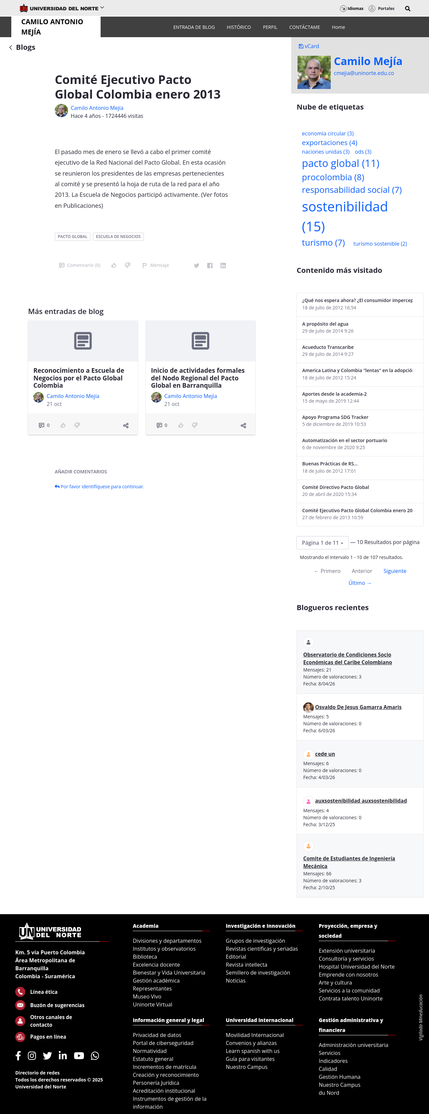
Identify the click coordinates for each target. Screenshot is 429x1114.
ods (363, 151)
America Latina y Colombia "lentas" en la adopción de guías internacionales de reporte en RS (357, 370)
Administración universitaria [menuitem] (353, 1045)
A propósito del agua (325, 324)
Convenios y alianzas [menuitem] (251, 1043)
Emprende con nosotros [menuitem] (348, 974)
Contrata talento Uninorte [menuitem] (351, 998)
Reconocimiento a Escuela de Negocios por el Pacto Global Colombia (78, 378)
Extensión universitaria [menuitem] (347, 950)
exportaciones (329, 142)
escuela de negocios (118, 236)
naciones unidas (325, 151)
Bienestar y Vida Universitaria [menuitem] (169, 972)
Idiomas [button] (352, 8)
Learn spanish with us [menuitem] (253, 1051)
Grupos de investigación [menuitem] (255, 940)
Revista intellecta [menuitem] (246, 964)
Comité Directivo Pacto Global (335, 487)
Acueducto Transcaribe (328, 347)
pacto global (72, 236)
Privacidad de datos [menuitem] (157, 1035)
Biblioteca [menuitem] (145, 956)
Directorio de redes (37, 1073)
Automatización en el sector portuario (344, 440)
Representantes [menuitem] (152, 988)
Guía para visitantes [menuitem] (250, 1059)
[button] (407, 8)
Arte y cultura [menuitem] (335, 982)
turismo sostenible (380, 243)
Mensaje (155, 265)
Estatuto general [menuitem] (153, 1059)
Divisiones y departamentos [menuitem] (167, 940)
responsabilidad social (352, 190)
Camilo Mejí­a (368, 61)
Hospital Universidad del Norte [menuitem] (357, 966)
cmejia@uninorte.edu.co (364, 73)
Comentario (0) (79, 265)
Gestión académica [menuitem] (156, 980)
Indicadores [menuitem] (333, 1061)
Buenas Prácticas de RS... (330, 463)
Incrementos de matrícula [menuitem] (165, 1067)
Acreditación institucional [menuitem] (164, 1090)
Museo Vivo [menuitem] (147, 996)
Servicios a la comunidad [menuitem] (349, 990)
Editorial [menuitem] (236, 956)
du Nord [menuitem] (329, 1092)
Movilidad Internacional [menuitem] (255, 1035)
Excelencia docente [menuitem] (156, 964)
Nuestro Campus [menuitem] (247, 1067)
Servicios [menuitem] (329, 1053)
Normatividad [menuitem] (150, 1051)
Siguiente (395, 571)
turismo (323, 242)
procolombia (333, 177)
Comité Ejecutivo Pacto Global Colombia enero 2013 (357, 510)
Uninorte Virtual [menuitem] (152, 1004)
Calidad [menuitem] (328, 1069)
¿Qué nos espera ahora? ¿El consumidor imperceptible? (357, 300)
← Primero (327, 571)
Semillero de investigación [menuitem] (258, 972)
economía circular (328, 133)
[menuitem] (194, 27)
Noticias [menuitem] (236, 980)
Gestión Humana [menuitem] (340, 1076)
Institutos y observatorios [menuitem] (164, 948)
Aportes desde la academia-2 (334, 394)
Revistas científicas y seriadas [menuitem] (262, 948)
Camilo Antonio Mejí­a (97, 108)
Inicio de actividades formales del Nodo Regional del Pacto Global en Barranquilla (198, 378)
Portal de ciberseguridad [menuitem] (163, 1043)
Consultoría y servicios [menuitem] (346, 958)
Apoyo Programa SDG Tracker (335, 417)
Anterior (362, 571)
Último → (360, 583)
